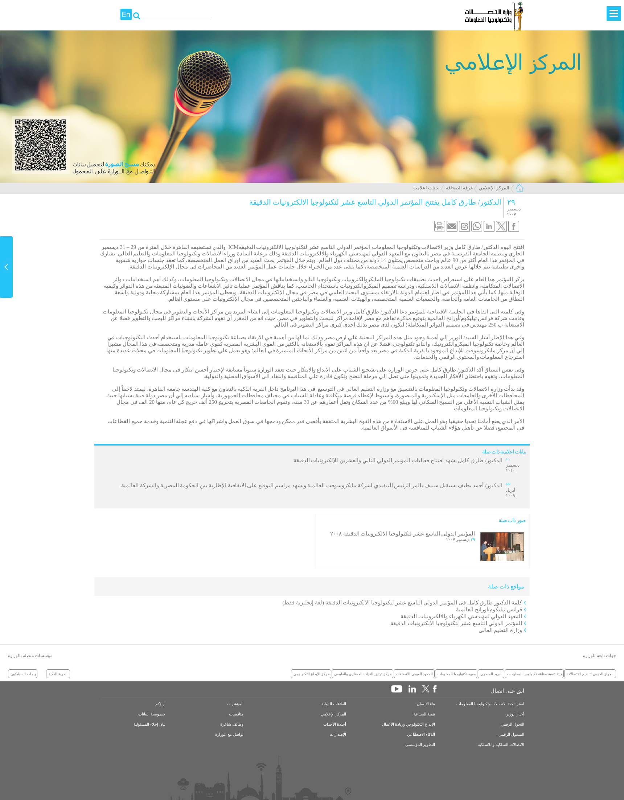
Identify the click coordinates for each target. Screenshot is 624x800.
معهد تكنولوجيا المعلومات (457, 674)
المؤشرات (235, 704)
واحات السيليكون (23, 674)
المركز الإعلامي (494, 187)
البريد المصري (491, 674)
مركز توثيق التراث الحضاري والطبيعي (362, 674)
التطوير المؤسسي (420, 745)
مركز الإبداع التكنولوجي (311, 674)
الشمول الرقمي (511, 735)
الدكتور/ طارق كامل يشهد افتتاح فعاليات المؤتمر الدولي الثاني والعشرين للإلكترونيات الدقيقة (397, 460)
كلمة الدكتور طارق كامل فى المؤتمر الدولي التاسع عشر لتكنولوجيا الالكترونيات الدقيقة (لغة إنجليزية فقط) (402, 603)
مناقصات (236, 714)
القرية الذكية (58, 674)
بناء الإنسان (426, 704)
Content (6, 267)
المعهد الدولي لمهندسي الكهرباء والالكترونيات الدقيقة (461, 616)
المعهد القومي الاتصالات (414, 674)
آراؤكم (160, 704)
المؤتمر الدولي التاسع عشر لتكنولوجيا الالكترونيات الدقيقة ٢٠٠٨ (402, 534)
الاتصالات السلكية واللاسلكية (501, 745)
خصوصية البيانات (151, 714)
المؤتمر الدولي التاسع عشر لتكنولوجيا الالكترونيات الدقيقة (456, 623)
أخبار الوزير (515, 714)
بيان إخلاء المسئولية (149, 724)
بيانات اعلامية (426, 187)
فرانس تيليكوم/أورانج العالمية (489, 609)
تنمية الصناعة (424, 714)
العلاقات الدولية (333, 704)
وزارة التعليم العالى (500, 630)
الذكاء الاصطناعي (421, 735)
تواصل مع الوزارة (229, 735)
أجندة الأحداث (334, 724)
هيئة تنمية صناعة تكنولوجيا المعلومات (534, 674)
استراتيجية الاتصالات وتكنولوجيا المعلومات (490, 704)
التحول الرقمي (512, 724)
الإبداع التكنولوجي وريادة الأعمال (408, 724)
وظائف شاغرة (231, 724)
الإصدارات (338, 735)
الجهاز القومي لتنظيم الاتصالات (590, 674)
